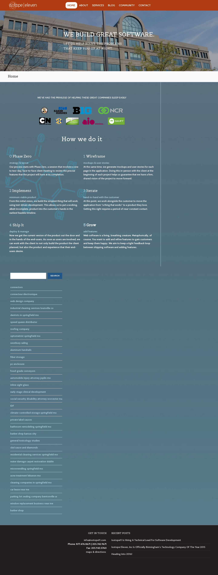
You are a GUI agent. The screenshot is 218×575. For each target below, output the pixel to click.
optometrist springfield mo (25, 336)
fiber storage (17, 357)
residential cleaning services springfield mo (34, 454)
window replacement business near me (31, 503)
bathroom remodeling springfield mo (30, 426)
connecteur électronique (23, 294)
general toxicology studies (25, 440)
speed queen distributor (23, 322)
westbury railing (19, 342)
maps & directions (96, 551)
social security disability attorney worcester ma (36, 398)
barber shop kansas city (23, 433)
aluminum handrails (20, 349)
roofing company (19, 329)
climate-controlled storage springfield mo (33, 412)
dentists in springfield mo (24, 315)
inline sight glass (19, 384)
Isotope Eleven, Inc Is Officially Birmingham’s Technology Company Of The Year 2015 (158, 547)
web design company (22, 301)
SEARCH (54, 276)
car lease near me (19, 489)
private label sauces (21, 419)
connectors (16, 287)
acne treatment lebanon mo (25, 475)
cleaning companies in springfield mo (31, 482)
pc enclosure (17, 364)
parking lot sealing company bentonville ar (33, 496)
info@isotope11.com (95, 540)
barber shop (17, 510)
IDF (12, 405)
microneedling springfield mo (26, 468)
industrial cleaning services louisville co (31, 308)
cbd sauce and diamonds (24, 447)
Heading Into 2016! (121, 554)
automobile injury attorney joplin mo (30, 377)
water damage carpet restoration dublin (32, 461)
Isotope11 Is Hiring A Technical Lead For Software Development (146, 540)
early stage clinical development (28, 391)
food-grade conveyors (22, 371)
